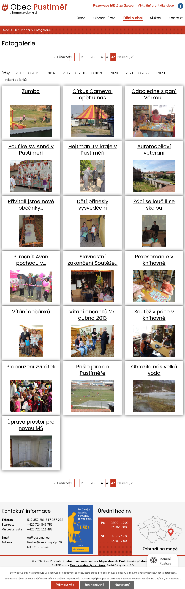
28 (92, 57)
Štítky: (6, 73)
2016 (51, 73)
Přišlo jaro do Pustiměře (92, 370)
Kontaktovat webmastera (80, 561)
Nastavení (122, 585)
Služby (155, 18)
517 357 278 (54, 520)
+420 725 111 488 (40, 529)
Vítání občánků (31, 311)
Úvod (81, 18)
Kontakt (176, 18)
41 (108, 57)
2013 (20, 73)
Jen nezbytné (94, 585)
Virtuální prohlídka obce (156, 5)
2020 (114, 73)
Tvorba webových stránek (87, 565)
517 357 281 (36, 520)
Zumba (31, 91)
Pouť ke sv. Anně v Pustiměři (31, 149)
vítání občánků (16, 80)
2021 (130, 73)
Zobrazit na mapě (160, 549)
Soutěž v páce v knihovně (154, 315)
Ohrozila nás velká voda (154, 370)
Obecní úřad (104, 18)
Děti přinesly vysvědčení (92, 204)
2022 (145, 73)
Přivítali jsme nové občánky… (31, 204)
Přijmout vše (65, 585)
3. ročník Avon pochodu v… (30, 260)
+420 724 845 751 (40, 525)
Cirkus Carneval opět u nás (93, 94)
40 (103, 57)
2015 (35, 73)
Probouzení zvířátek (30, 366)
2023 (161, 73)
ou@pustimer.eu (38, 538)
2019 (98, 73)
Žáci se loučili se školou (154, 204)
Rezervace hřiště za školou (113, 5)
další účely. (170, 572)
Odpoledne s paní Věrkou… (154, 94)
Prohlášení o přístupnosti (136, 561)
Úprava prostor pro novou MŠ (31, 425)
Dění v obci (132, 18)
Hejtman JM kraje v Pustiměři (92, 149)
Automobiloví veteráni (154, 149)
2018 (82, 73)
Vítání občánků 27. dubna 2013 (92, 315)
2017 (67, 73)
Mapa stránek (108, 561)
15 (82, 57)
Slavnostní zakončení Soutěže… (93, 260)
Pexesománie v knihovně (154, 260)
